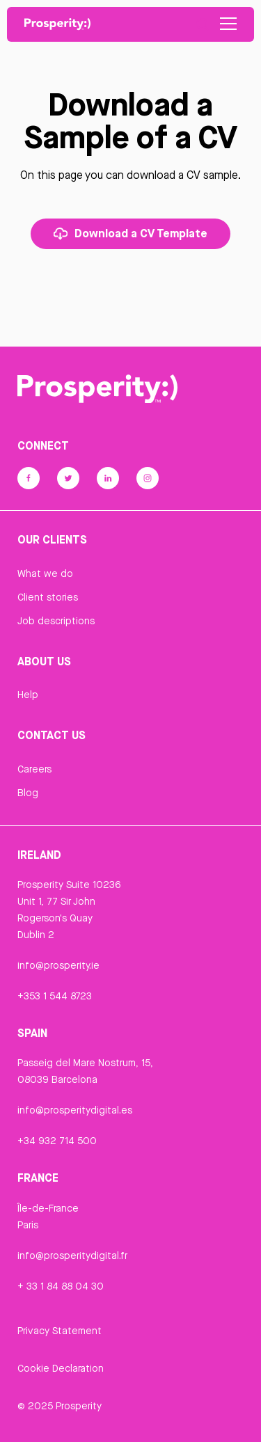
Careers (34, 769)
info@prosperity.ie (58, 965)
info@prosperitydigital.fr (72, 1255)
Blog (27, 792)
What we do (45, 573)
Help (27, 694)
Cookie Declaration (60, 1368)
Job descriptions (56, 621)
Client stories (47, 597)
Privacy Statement (59, 1330)
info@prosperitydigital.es (74, 1110)
